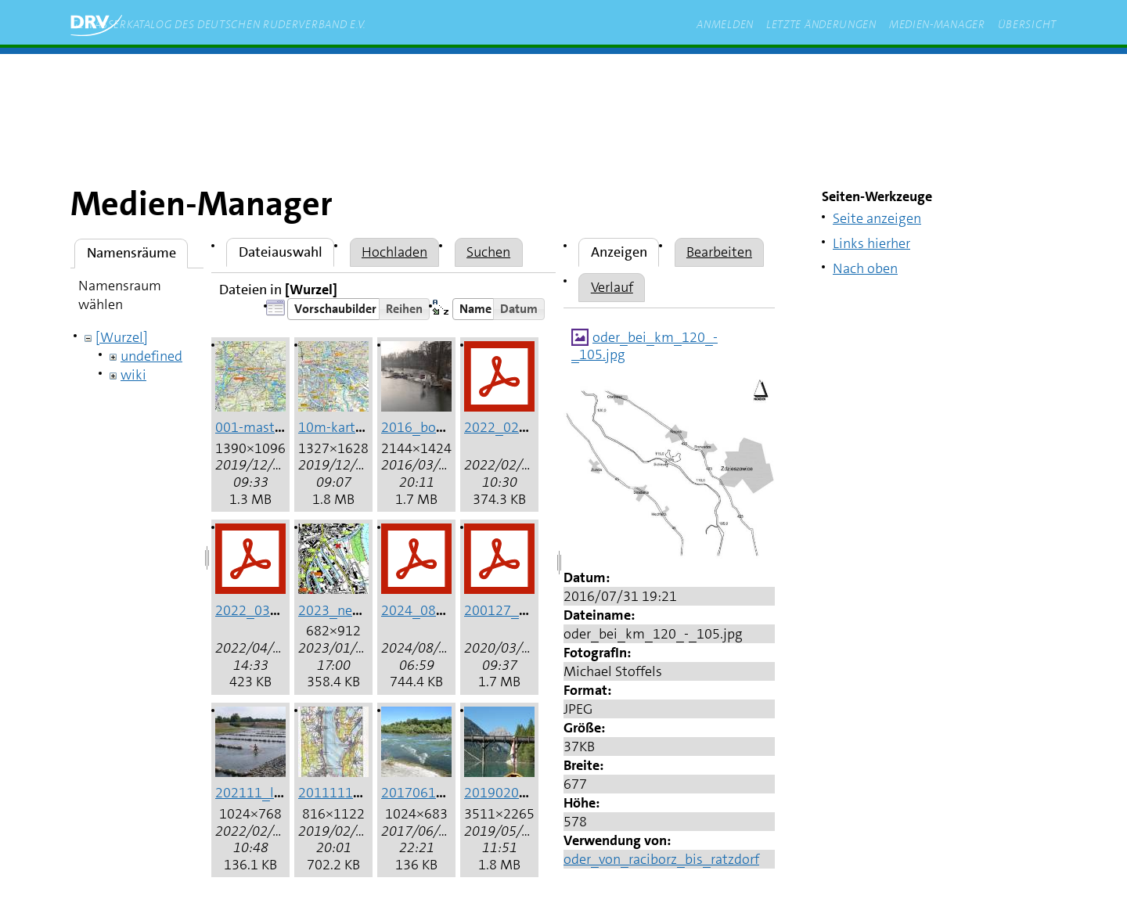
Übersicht (1027, 24)
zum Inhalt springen (292, 77)
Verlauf (612, 287)
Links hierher (871, 243)
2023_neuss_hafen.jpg (367, 610)
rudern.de (402, 77)
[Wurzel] (121, 337)
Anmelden (725, 24)
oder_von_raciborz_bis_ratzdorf (661, 859)
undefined (151, 356)
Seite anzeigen (877, 218)
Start (196, 77)
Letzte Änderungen (821, 24)
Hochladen (394, 252)
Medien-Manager (937, 24)
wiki (133, 374)
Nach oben (865, 268)
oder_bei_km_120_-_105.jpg (644, 346)
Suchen (488, 252)
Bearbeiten (719, 252)
